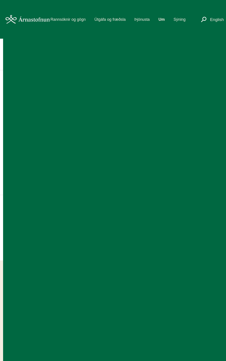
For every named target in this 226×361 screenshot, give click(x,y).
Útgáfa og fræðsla (110, 19)
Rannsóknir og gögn (68, 19)
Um (161, 19)
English (217, 19)
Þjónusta (142, 19)
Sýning (179, 19)
